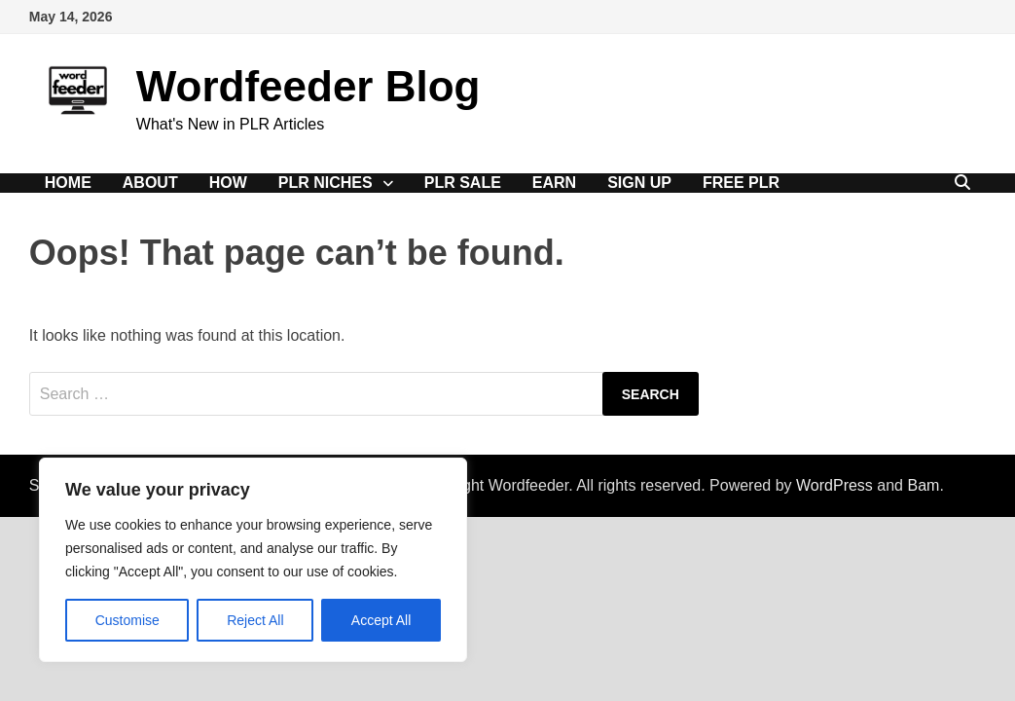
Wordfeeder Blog (308, 86)
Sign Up (639, 182)
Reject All (255, 620)
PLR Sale (462, 182)
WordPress (834, 485)
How (228, 182)
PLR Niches (325, 182)
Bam (923, 485)
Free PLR (741, 182)
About (150, 182)
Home (68, 182)
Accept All (381, 620)
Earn (554, 182)
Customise (127, 620)
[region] (253, 560)
